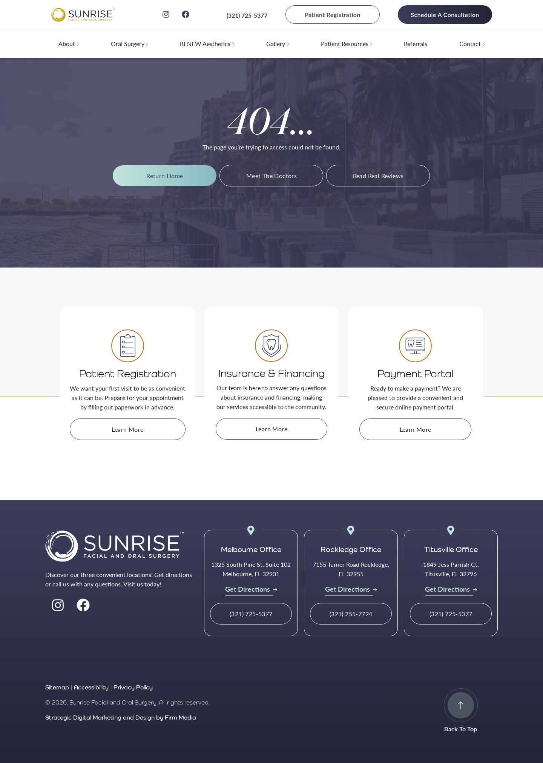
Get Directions (247, 589)
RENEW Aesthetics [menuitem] (205, 43)
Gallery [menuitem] (275, 43)
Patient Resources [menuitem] (344, 43)
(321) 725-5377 (247, 15)
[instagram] (166, 14)
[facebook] (185, 14)
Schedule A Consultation (445, 14)
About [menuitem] (66, 43)
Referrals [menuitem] (415, 43)
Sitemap (57, 687)
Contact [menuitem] (470, 43)
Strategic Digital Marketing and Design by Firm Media (120, 717)
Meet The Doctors (271, 175)
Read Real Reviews (378, 175)
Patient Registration (332, 14)
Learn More (127, 429)
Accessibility (91, 687)
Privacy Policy (133, 687)
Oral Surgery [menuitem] (127, 43)
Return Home (164, 175)
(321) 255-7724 (351, 613)
